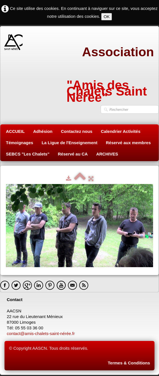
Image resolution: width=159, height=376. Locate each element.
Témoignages (19, 142)
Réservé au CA (73, 154)
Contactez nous (76, 131)
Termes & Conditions (129, 362)
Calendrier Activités (120, 131)
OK (106, 16)
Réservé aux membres (128, 142)
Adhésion (42, 131)
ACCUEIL (15, 131)
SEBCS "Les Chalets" (27, 154)
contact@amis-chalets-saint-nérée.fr (41, 333)
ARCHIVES (107, 154)
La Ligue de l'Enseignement (70, 142)
